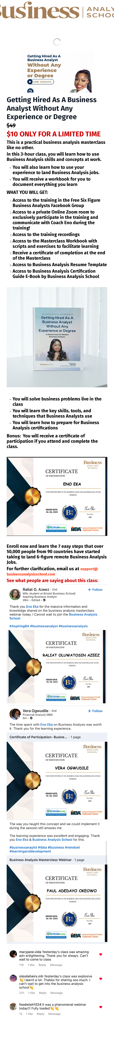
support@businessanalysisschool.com (54, 571)
